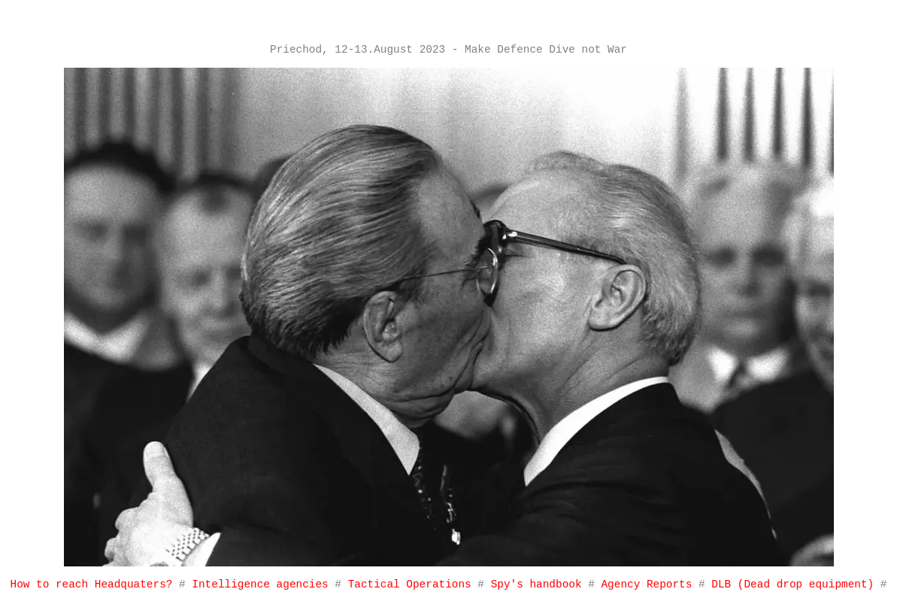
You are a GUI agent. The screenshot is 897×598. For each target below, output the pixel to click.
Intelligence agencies (260, 584)
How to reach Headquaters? (92, 584)
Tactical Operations (409, 584)
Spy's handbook (540, 584)
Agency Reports (650, 584)
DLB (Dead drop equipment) (792, 584)
